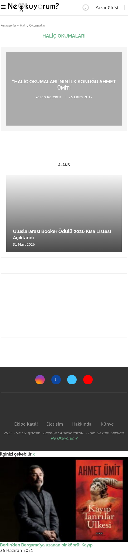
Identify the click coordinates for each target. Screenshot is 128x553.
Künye (107, 424)
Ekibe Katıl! (26, 424)
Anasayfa (8, 25)
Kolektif (54, 96)
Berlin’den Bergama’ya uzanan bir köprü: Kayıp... (47, 544)
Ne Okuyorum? (64, 438)
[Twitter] (72, 379)
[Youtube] (88, 379)
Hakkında (82, 424)
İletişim (55, 424)
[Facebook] (56, 379)
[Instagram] (40, 379)
